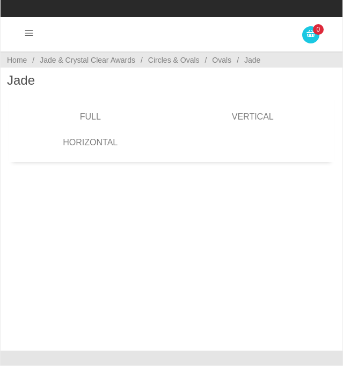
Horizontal (90, 142)
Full (90, 116)
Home (17, 60)
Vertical (253, 116)
